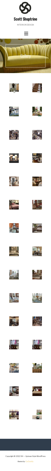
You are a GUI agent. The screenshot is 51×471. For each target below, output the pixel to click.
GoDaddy (29, 461)
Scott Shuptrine (25, 19)
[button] (26, 33)
